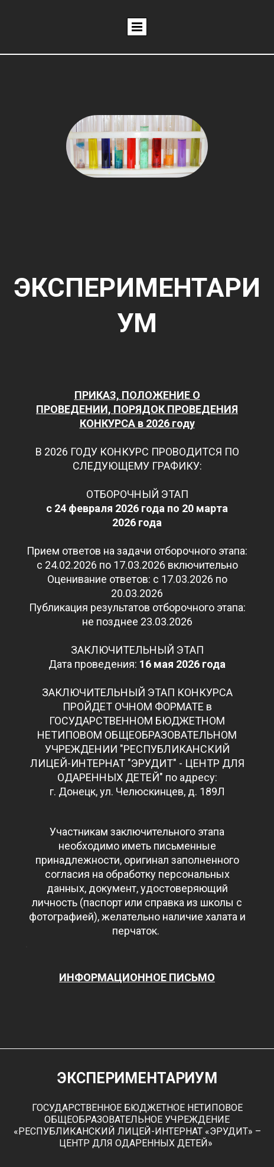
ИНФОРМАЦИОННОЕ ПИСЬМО (137, 977)
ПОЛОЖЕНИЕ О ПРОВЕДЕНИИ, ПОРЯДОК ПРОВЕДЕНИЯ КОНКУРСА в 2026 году (137, 409)
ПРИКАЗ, (98, 395)
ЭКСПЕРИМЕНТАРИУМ (137, 1078)
